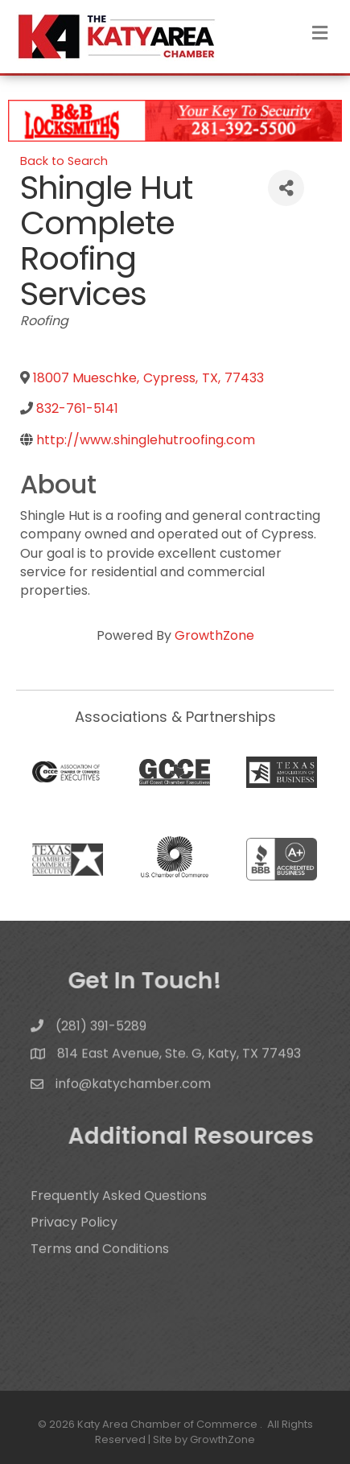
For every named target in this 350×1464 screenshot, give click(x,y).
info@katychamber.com (133, 1091)
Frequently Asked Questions (119, 1214)
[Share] (286, 188)
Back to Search (64, 161)
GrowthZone (214, 635)
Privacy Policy (74, 1240)
